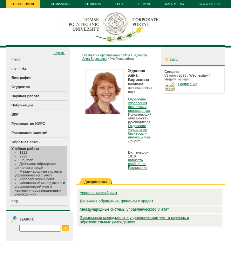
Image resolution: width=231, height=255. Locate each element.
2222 (23, 156)
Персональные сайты (114, 55)
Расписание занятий (29, 133)
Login (174, 59)
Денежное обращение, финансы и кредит (36, 165)
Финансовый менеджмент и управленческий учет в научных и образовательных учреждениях (40, 188)
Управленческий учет (36, 179)
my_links (19, 68)
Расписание (137, 167)
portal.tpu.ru (23, 4)
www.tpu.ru (209, 4)
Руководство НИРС (28, 123)
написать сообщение (137, 162)
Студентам (21, 87)
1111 (23, 152)
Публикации (22, 105)
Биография (21, 78)
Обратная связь (25, 142)
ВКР (14, 114)
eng (14, 201)
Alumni (143, 4)
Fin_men (26, 160)
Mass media (174, 4)
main (15, 59)
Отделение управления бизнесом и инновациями (139, 104)
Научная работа (25, 96)
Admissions (60, 4)
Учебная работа (25, 148)
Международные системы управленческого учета (38, 173)
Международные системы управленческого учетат (124, 209)
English (59, 53)
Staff (119, 4)
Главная (88, 55)
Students (93, 4)
